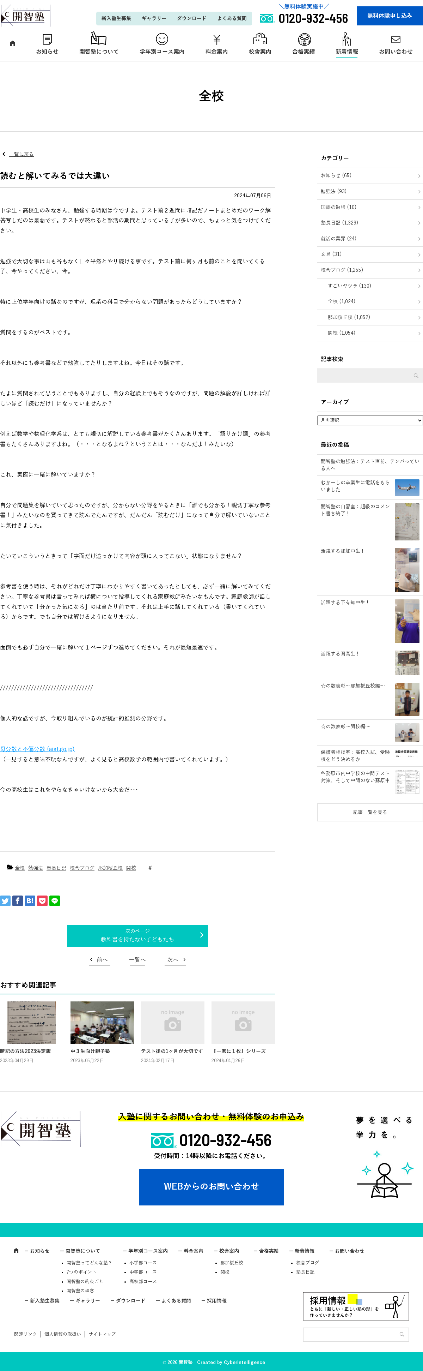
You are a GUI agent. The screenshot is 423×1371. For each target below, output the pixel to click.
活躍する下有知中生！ (345, 602)
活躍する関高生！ (340, 654)
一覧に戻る (21, 154)
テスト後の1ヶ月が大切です (172, 1051)
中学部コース (143, 1272)
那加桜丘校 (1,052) (349, 317)
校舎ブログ (82, 868)
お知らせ (47, 52)
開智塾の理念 (80, 1290)
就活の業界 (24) (339, 238)
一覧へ (137, 960)
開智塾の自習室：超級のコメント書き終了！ (355, 510)
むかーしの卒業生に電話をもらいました (355, 486)
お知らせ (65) (336, 175)
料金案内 (217, 52)
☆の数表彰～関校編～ (345, 726)
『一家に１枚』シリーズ (239, 1051)
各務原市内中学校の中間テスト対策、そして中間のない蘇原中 (355, 777)
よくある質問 (232, 18)
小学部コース (143, 1263)
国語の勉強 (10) (339, 207)
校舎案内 (260, 52)
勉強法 (35, 868)
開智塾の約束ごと (85, 1281)
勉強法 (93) (334, 191)
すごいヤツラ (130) (350, 286)
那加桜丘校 (110, 868)
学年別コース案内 (162, 52)
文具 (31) (331, 254)
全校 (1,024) (342, 301)
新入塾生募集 (116, 18)
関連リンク (25, 1334)
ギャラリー (154, 18)
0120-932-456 (225, 1139)
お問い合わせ (349, 1251)
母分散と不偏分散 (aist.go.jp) (37, 749)
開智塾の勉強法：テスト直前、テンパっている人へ (370, 465)
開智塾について (99, 52)
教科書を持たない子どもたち (137, 939)
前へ (102, 960)
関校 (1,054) (342, 333)
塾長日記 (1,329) (339, 223)
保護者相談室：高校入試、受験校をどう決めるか (355, 756)
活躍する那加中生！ (343, 551)
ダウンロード (192, 18)
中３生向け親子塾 (90, 1051)
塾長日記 (56, 868)
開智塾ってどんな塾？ (89, 1263)
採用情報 (217, 1301)
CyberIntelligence (244, 1362)
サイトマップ (102, 1334)
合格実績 (303, 52)
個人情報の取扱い (62, 1334)
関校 (131, 868)
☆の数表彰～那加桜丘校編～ (353, 686)
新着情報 (347, 52)
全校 (20, 868)
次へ (172, 960)
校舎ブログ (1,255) (342, 270)
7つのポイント (82, 1272)
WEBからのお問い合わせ (211, 1186)
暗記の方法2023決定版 (25, 1051)
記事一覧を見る (370, 812)
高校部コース (143, 1281)
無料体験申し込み (389, 16)
